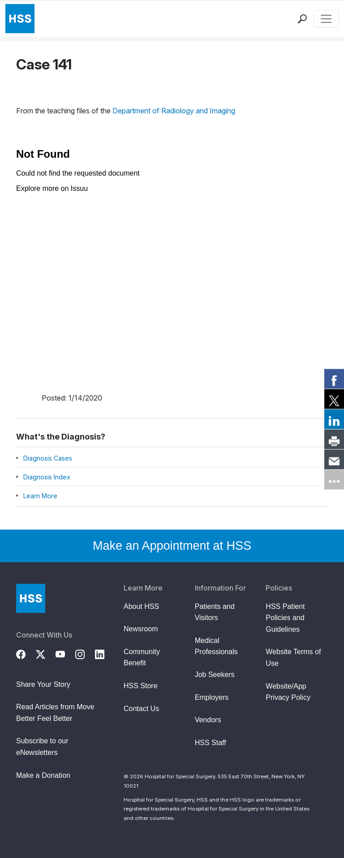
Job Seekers (215, 674)
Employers (212, 697)
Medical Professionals (216, 646)
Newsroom (141, 629)
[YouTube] (65, 653)
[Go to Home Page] (30, 598)
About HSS (141, 606)
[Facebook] (26, 653)
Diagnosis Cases (47, 458)
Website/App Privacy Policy (288, 692)
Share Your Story (43, 684)
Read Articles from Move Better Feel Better (55, 712)
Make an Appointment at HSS (172, 545)
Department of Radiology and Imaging (173, 110)
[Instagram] (85, 653)
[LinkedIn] (105, 653)
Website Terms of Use (293, 657)
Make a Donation (43, 775)
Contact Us (141, 708)
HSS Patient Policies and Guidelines (285, 618)
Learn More (40, 496)
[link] (334, 378)
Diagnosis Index (46, 477)
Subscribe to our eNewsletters (42, 746)
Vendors (208, 720)
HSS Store (141, 686)
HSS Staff (210, 742)
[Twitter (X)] (46, 653)
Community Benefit (142, 657)
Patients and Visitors (215, 612)
